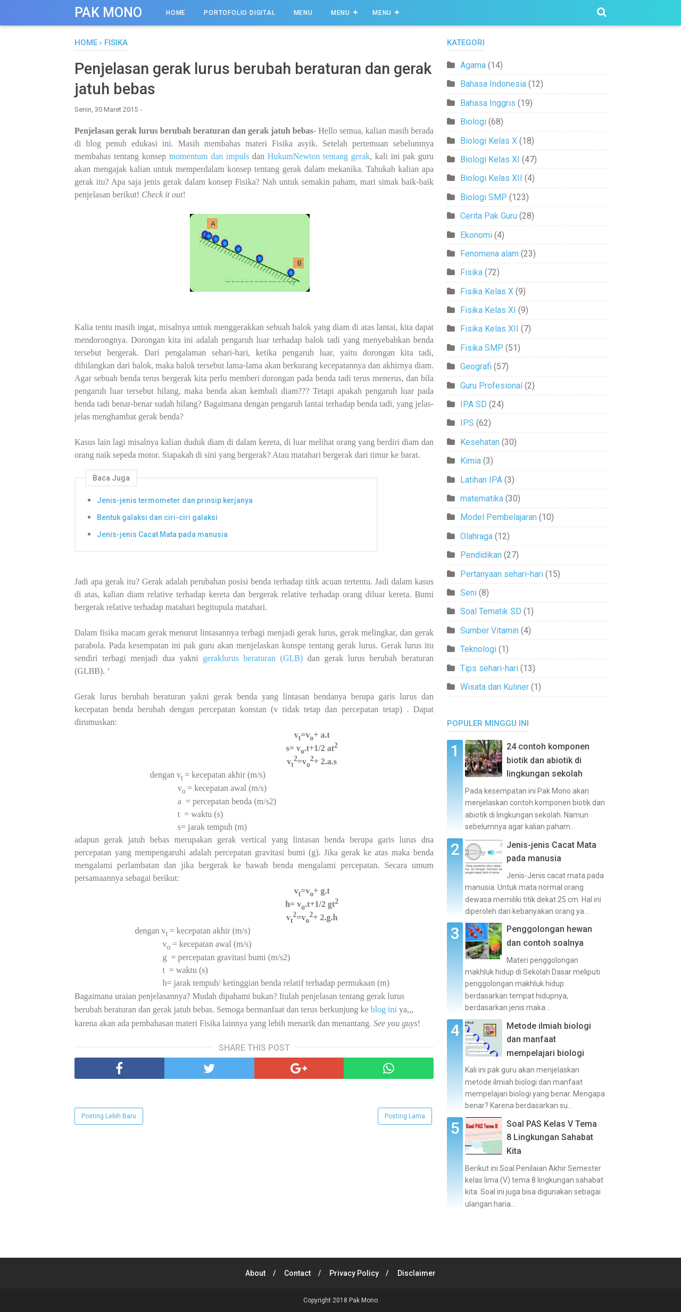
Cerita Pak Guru (488, 216)
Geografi (476, 366)
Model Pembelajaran (498, 517)
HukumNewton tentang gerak (319, 157)
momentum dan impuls (207, 157)
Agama (473, 65)
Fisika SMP (481, 348)
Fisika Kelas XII (489, 329)
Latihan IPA (481, 480)
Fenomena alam (489, 254)
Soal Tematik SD (490, 611)
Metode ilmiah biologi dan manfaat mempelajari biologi (548, 1039)
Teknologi (478, 649)
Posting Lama (405, 1117)
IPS (467, 423)
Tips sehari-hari (489, 668)
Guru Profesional (491, 386)
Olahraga (476, 536)
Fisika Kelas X (486, 291)
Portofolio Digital (239, 12)
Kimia (470, 461)
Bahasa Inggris (488, 103)
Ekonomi (476, 235)
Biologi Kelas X (488, 141)
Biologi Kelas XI (490, 159)
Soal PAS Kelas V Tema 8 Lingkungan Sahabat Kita (551, 1137)
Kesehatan (480, 442)
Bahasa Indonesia (493, 84)
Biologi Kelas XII (491, 178)
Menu (303, 12)
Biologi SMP (483, 197)
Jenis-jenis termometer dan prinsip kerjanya (175, 501)
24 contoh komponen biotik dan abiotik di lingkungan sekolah (547, 760)
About (253, 1273)
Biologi (473, 122)
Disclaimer (419, 1273)
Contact (297, 1273)
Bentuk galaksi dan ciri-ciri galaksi (157, 518)
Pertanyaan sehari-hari (501, 574)
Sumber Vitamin (489, 630)
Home (176, 12)
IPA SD (473, 404)
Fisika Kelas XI (488, 310)
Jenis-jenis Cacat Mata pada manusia (162, 535)
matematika (481, 498)
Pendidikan (481, 555)
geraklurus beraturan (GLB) (253, 659)
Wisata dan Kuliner (494, 687)
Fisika (471, 272)
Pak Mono (108, 12)
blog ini (383, 1011)
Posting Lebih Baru (108, 1117)
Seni (468, 593)
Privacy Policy (355, 1273)
